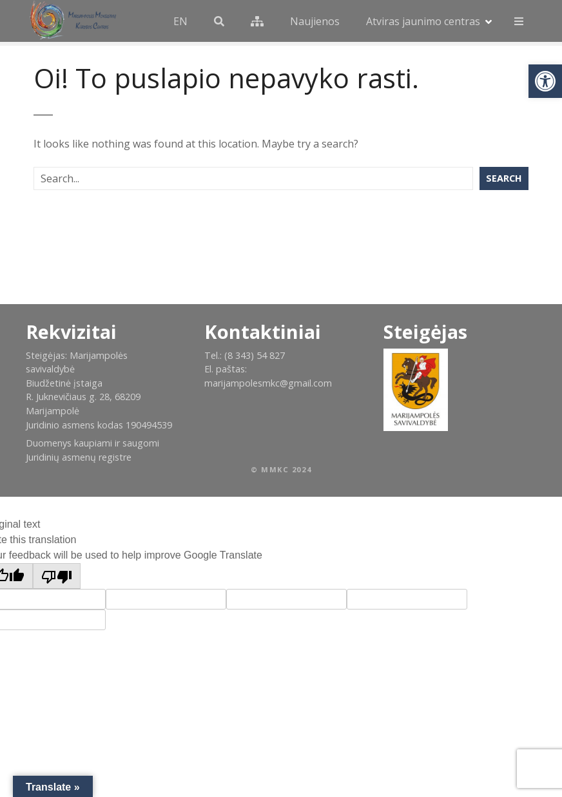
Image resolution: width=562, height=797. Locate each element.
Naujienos (315, 21)
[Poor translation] (57, 576)
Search (504, 178)
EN (180, 21)
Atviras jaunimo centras (423, 21)
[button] (545, 81)
